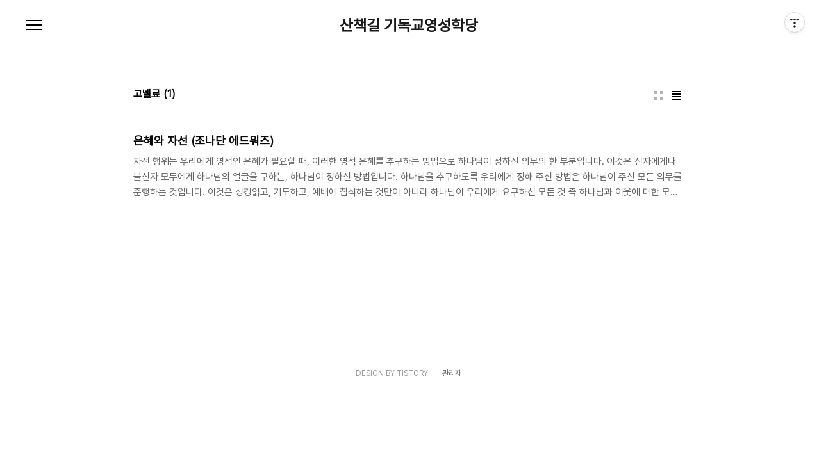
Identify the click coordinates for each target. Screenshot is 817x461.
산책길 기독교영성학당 (409, 25)
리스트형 (676, 95)
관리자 (451, 373)
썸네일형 (658, 95)
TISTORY (412, 373)
